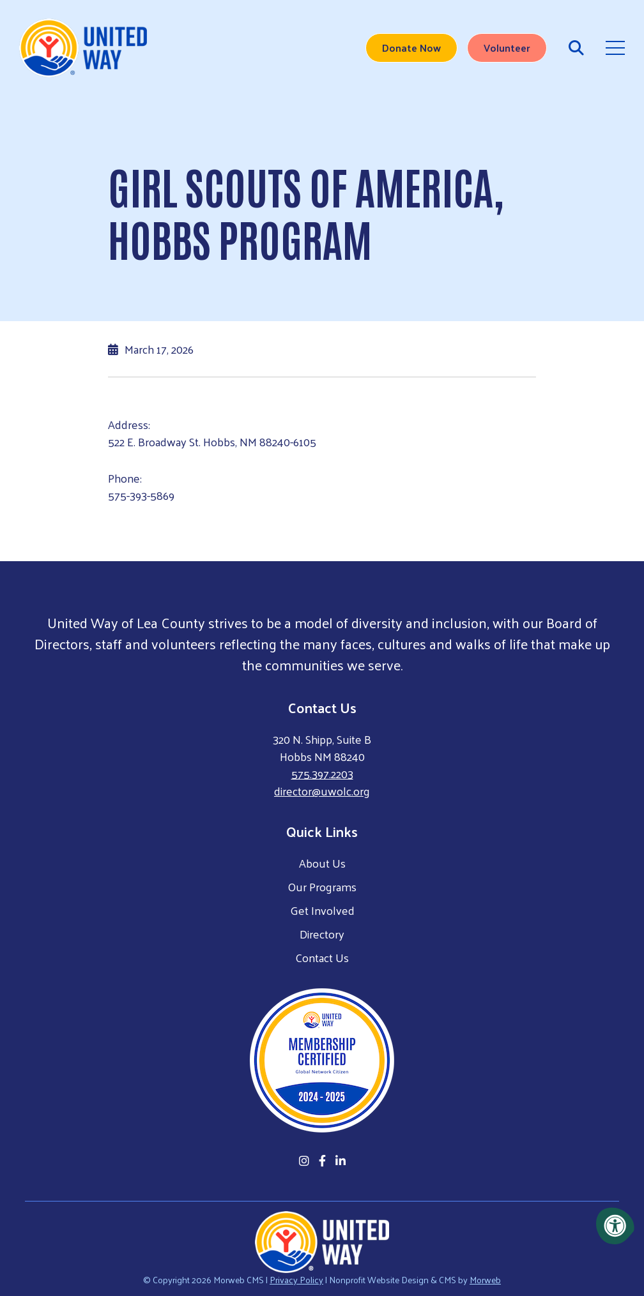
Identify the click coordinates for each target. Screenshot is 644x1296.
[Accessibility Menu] (615, 1226)
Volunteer (507, 47)
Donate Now (411, 47)
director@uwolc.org (322, 790)
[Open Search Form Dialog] (576, 48)
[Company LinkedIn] (340, 1160)
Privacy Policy (296, 1280)
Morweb (485, 1280)
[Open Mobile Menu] (615, 47)
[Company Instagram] (304, 1160)
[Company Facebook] (322, 1160)
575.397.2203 (322, 773)
